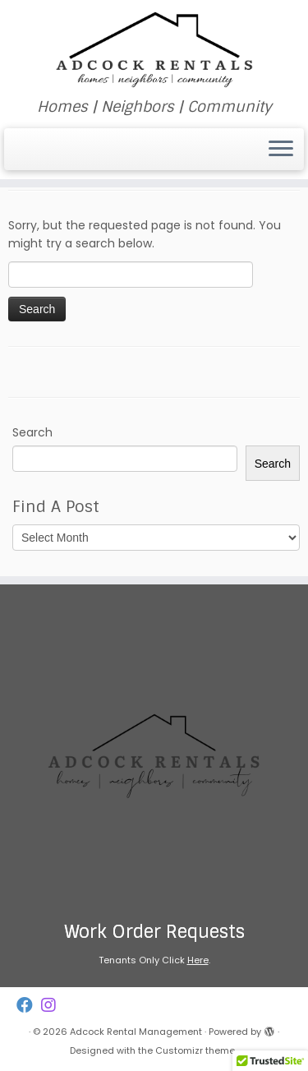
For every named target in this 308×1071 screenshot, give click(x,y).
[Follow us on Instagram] (52, 1005)
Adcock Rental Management (136, 1031)
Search (32, 432)
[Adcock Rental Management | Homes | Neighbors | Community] (154, 49)
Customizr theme (195, 1050)
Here (198, 960)
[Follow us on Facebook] (28, 1005)
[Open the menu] (281, 149)
